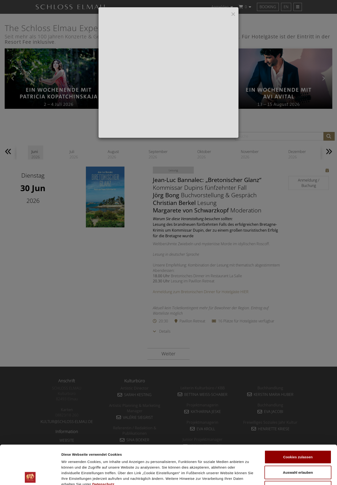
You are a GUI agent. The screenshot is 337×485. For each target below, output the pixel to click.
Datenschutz (103, 445)
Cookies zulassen (298, 418)
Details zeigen (249, 476)
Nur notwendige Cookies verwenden (298, 451)
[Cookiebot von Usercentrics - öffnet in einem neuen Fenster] (30, 475)
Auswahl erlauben (298, 433)
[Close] (233, 14)
